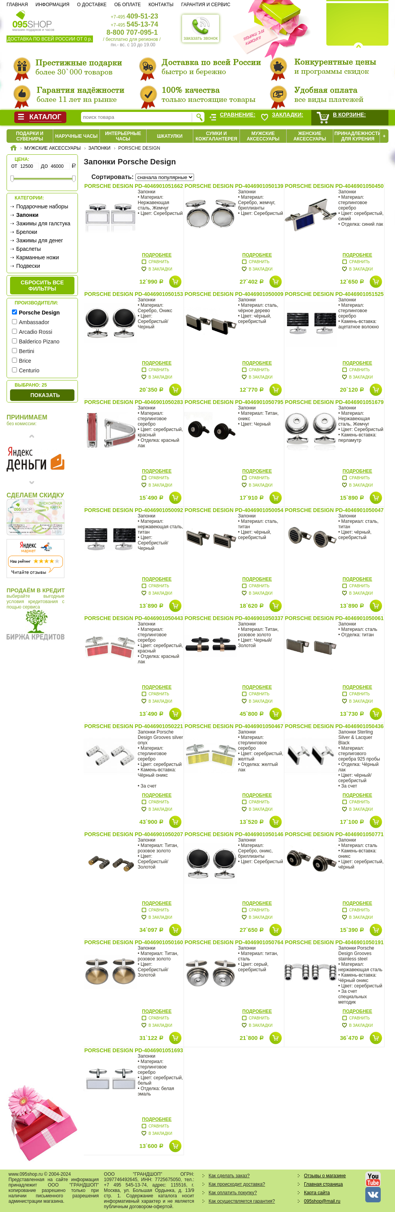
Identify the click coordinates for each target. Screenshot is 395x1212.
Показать (45, 395)
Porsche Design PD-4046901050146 (233, 834)
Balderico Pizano (39, 341)
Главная (17, 4)
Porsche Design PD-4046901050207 (133, 834)
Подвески (28, 266)
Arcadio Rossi (35, 332)
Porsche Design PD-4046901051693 (133, 1050)
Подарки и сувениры (30, 136)
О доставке (91, 4)
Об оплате (127, 4)
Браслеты (28, 249)
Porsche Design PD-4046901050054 (233, 510)
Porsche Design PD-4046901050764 (233, 942)
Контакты (161, 4)
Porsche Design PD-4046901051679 (334, 402)
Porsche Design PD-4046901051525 (334, 294)
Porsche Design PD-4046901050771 (334, 834)
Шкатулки (169, 136)
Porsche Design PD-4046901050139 (233, 186)
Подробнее (157, 255)
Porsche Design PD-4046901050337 (233, 618)
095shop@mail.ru (322, 1201)
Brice (25, 361)
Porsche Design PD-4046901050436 (334, 726)
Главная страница (323, 1184)
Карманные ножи (37, 257)
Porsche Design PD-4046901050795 (233, 402)
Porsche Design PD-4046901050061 (334, 618)
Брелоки (26, 232)
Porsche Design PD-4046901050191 (334, 942)
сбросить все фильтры (42, 285)
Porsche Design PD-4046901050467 (233, 726)
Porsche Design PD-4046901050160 (133, 942)
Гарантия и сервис (205, 4)
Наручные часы (76, 136)
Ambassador (34, 322)
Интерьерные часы (123, 136)
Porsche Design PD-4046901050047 (334, 510)
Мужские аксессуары (263, 136)
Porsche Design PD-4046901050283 (133, 402)
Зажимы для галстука (43, 223)
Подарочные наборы (42, 206)
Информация (52, 4)
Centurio (29, 370)
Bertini (26, 351)
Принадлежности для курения (357, 136)
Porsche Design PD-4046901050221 (133, 726)
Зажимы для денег (39, 240)
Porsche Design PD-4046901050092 (133, 510)
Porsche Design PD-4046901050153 (133, 294)
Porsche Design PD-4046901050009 (233, 294)
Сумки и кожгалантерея (216, 136)
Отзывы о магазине (325, 1175)
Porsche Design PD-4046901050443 (133, 618)
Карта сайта (317, 1192)
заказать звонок (201, 28)
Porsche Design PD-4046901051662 (133, 186)
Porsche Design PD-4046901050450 (334, 186)
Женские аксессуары (310, 136)
